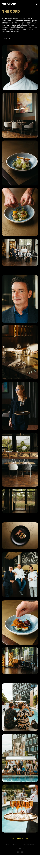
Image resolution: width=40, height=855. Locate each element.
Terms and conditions (28, 844)
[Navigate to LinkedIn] (20, 848)
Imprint (7, 844)
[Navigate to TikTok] (23, 848)
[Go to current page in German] (22, 852)
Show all (20, 838)
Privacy (15, 844)
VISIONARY (9, 3)
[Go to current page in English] (18, 852)
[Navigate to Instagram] (16, 848)
